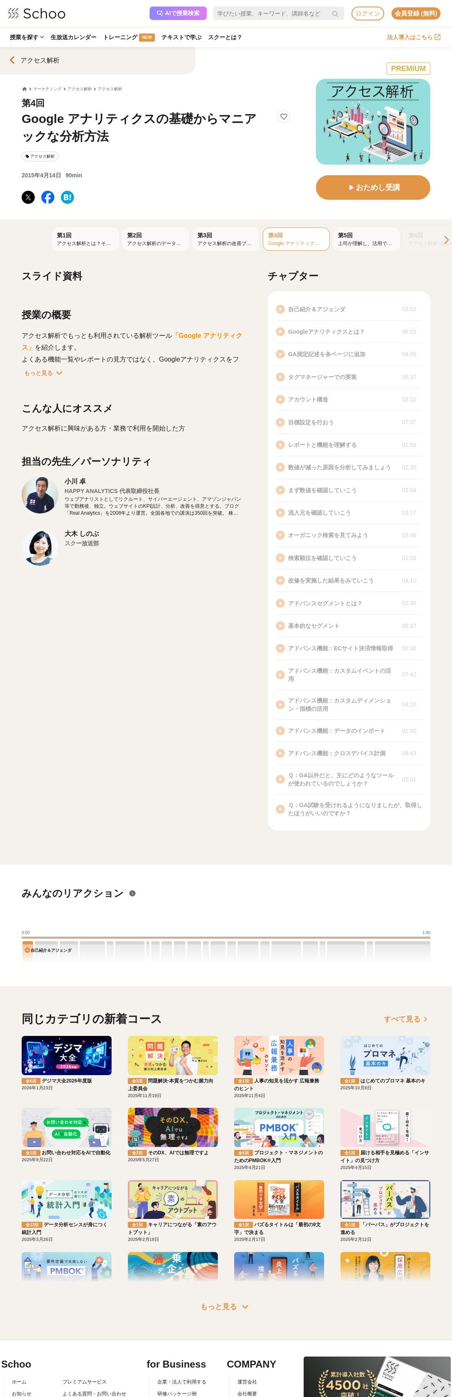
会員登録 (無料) (416, 13)
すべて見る (407, 1019)
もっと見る (45, 372)
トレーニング (129, 37)
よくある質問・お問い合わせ (94, 1394)
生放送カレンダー (73, 37)
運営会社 (247, 1382)
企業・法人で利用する (181, 1382)
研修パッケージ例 (177, 1394)
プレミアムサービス (85, 1382)
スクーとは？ (225, 37)
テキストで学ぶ (181, 37)
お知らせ (21, 1394)
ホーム (19, 1382)
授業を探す (27, 37)
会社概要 (247, 1394)
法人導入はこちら (414, 37)
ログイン (368, 13)
